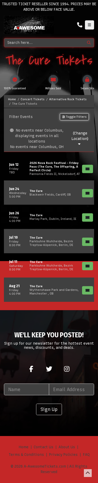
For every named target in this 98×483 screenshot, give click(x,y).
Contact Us (43, 447)
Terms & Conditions (26, 454)
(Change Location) (80, 138)
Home (23, 447)
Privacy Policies (63, 454)
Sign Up (49, 409)
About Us (67, 447)
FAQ (86, 454)
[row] (49, 168)
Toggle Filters (74, 117)
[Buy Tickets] (87, 169)
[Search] (44, 42)
